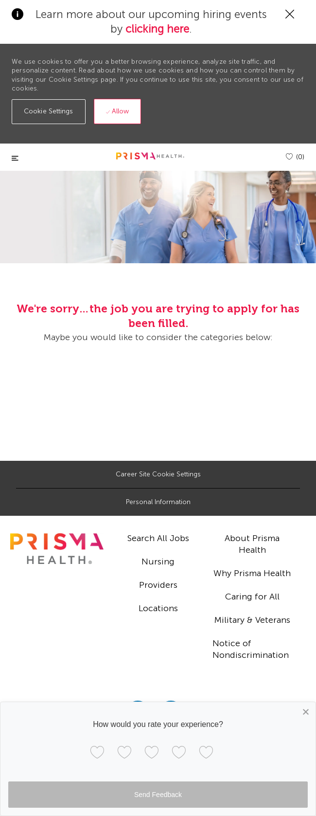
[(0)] (295, 157)
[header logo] (150, 156)
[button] (49, 111)
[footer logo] (57, 548)
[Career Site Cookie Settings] (158, 474)
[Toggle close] (15, 158)
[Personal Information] (158, 502)
